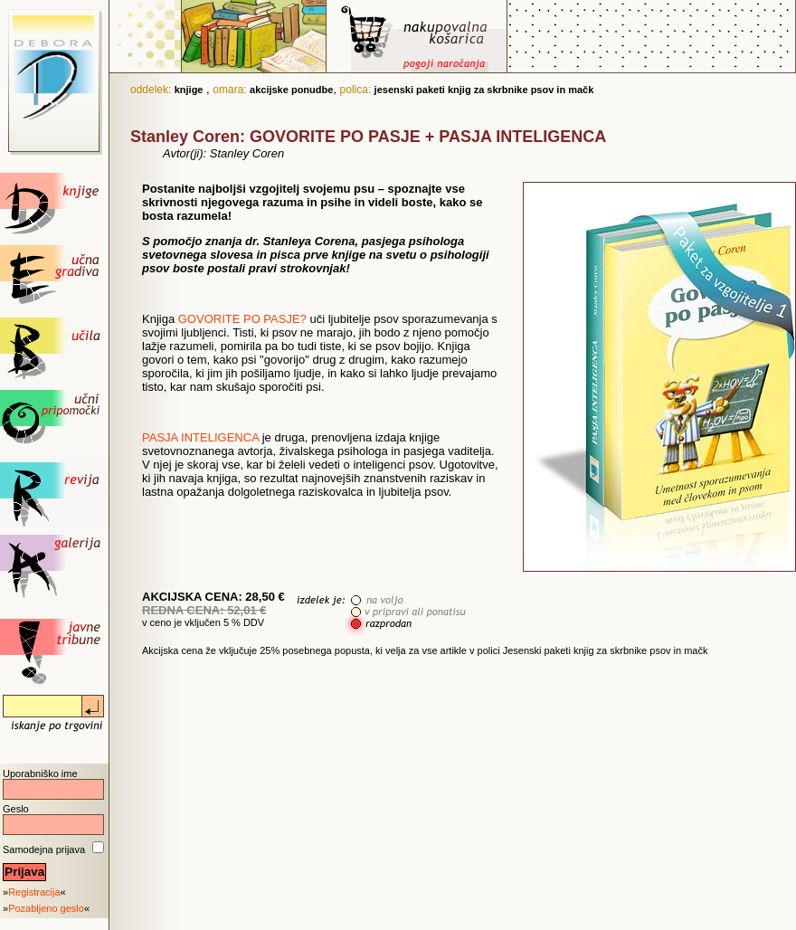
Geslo (16, 808)
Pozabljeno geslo (46, 908)
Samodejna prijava (44, 849)
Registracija (34, 892)
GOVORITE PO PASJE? (242, 319)
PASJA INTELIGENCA (200, 437)
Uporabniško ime (40, 773)
